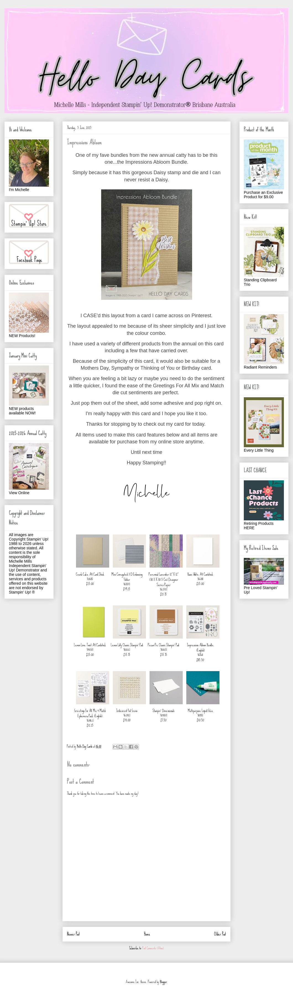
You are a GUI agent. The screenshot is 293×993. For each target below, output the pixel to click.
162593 (163, 589)
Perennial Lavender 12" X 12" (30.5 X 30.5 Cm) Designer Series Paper (163, 579)
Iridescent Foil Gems (126, 710)
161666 (126, 649)
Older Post (220, 934)
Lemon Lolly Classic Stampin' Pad (127, 644)
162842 (127, 715)
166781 (200, 579)
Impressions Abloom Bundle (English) (200, 647)
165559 (126, 584)
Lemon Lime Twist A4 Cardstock (90, 644)
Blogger (163, 981)
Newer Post (73, 934)
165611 (200, 655)
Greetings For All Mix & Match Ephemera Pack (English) (90, 713)
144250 (90, 649)
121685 (90, 579)
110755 (200, 715)
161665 (163, 649)
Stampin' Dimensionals (163, 710)
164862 (90, 720)
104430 (163, 715)
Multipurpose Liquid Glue (200, 710)
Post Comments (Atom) (153, 948)
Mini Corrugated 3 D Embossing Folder (126, 577)
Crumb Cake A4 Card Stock (90, 574)
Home (147, 934)
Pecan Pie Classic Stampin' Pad (163, 644)
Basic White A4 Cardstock (200, 574)
